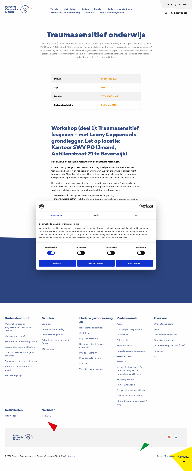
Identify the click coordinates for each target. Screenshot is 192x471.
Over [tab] (136, 215)
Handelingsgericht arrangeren (131, 351)
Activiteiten (10, 416)
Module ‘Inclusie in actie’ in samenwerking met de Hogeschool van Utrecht (130, 370)
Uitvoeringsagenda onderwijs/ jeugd (132, 403)
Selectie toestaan (96, 263)
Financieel (159, 351)
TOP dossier (48, 349)
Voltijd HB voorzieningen (91, 369)
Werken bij (171, 4)
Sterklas (83, 363)
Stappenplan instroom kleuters (20, 347)
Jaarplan (46, 324)
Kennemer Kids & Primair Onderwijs (91, 346)
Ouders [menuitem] (85, 9)
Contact (183, 4)
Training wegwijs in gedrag (130, 395)
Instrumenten (181, 456)
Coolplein (84, 333)
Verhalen (46, 416)
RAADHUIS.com (68, 456)
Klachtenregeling (13, 375)
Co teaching (123, 334)
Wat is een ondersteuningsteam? (21, 341)
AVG (156, 356)
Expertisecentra (124, 345)
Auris (119, 324)
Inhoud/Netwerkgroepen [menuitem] (111, 12)
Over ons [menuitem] (89, 12)
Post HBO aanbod (126, 384)
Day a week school (88, 338)
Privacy (160, 456)
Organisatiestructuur (164, 340)
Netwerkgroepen (125, 379)
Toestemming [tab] (56, 215)
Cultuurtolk (122, 340)
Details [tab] (96, 215)
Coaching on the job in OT (129, 329)
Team (156, 329)
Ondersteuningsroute (52, 334)
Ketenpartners (124, 356)
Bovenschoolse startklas (91, 327)
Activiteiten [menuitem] (70, 9)
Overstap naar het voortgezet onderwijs (20, 354)
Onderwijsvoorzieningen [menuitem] (119, 9)
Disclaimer (169, 456)
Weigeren (57, 263)
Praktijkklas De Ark (88, 353)
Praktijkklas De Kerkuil (90, 358)
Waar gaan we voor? (15, 336)
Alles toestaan (134, 263)
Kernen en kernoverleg (53, 329)
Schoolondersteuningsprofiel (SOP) (56, 342)
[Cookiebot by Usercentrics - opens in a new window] (141, 206)
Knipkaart (121, 361)
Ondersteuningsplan (164, 324)
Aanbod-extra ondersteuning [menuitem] (65, 12)
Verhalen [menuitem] (54, 9)
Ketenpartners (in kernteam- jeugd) (19, 368)
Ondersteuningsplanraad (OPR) (169, 345)
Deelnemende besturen (165, 334)
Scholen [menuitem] (98, 9)
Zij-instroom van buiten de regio (21, 361)
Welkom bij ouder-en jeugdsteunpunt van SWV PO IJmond (19, 327)
